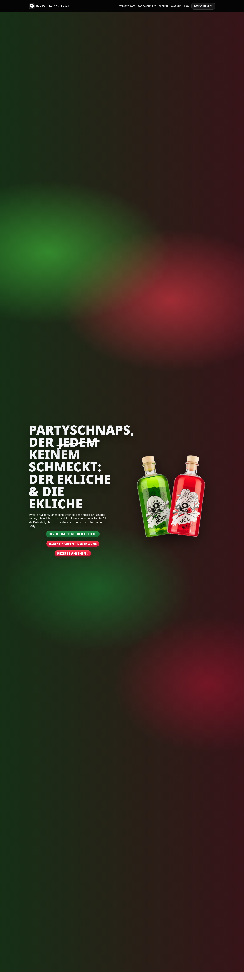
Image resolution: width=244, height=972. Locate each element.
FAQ (186, 6)
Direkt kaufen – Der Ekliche (73, 534)
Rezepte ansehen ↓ (72, 553)
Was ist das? (127, 6)
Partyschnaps (147, 6)
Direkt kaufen (203, 6)
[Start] (50, 6)
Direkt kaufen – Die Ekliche (73, 544)
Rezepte (163, 6)
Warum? (176, 6)
